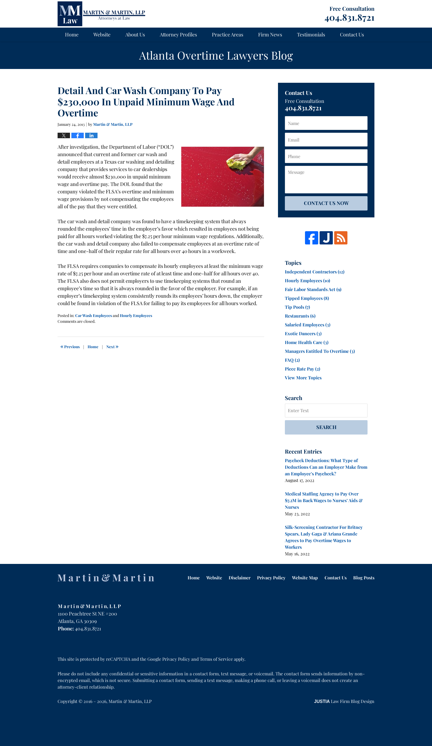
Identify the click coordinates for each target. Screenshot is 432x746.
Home (72, 34)
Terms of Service (216, 659)
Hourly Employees (136, 315)
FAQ (292, 360)
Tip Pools (297, 307)
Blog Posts (363, 577)
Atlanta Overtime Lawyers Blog (101, 13)
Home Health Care (306, 342)
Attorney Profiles (178, 34)
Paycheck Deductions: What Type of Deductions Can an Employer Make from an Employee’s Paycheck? (326, 466)
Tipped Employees (307, 298)
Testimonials (311, 34)
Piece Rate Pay (302, 369)
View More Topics (303, 377)
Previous (70, 346)
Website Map (305, 577)
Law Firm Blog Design (344, 701)
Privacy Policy (271, 577)
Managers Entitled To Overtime (320, 351)
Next (112, 346)
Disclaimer (239, 577)
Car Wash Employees (93, 315)
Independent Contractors (314, 272)
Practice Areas (227, 34)
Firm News (270, 34)
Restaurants (300, 316)
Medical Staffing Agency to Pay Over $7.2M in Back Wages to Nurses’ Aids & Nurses (324, 500)
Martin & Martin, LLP (130, 701)
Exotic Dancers (303, 333)
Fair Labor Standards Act (313, 289)
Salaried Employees (307, 324)
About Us (135, 34)
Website (101, 34)
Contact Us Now (326, 203)
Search (326, 427)
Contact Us (352, 34)
